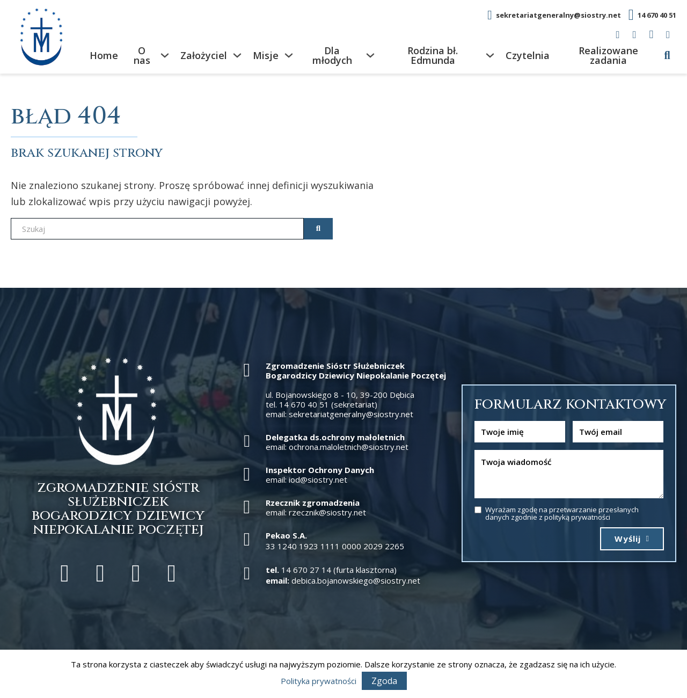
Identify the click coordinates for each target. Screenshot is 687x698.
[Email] (618, 431)
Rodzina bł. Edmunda (432, 55)
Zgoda (384, 681)
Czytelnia (528, 55)
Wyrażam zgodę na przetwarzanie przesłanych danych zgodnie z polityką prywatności (562, 513)
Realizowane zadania (608, 55)
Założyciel (203, 55)
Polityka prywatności (318, 680)
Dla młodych (332, 55)
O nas (142, 55)
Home (104, 55)
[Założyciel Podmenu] (237, 55)
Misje (266, 55)
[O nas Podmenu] (165, 55)
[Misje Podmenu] (289, 55)
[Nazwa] (519, 431)
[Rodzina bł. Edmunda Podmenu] (490, 55)
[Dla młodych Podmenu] (370, 55)
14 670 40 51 (657, 15)
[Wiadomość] (568, 474)
